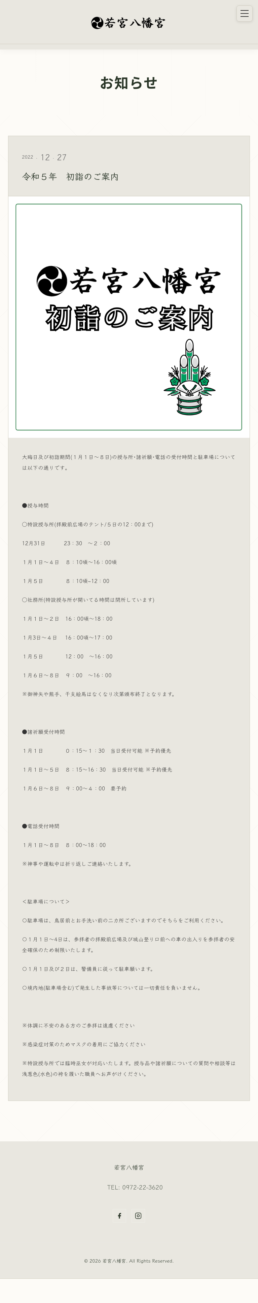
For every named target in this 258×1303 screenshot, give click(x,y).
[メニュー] (244, 13)
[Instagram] (138, 1216)
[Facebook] (119, 1216)
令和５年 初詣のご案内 (73, 176)
